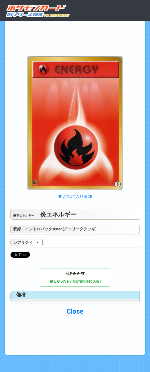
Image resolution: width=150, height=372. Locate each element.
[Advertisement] (75, 37)
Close (75, 311)
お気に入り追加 (75, 196)
